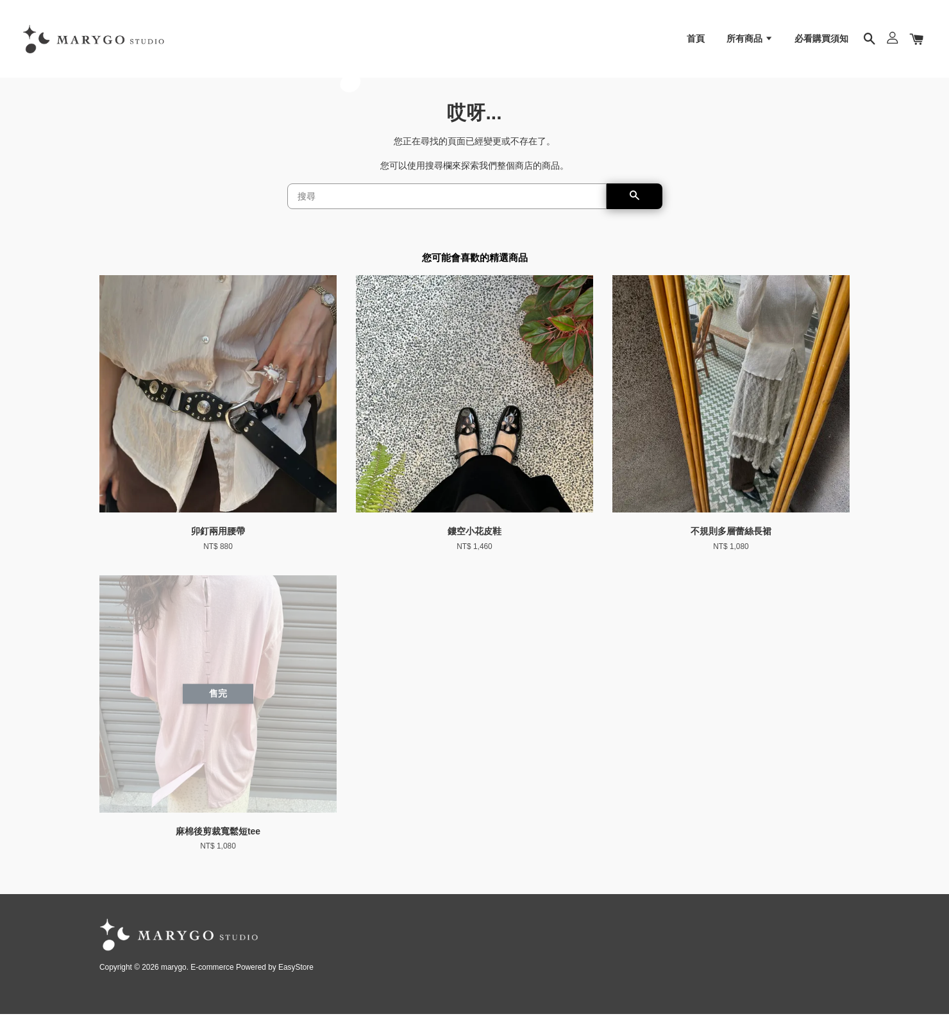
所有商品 (749, 42)
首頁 (696, 42)
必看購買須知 (821, 42)
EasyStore (296, 976)
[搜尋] (447, 206)
